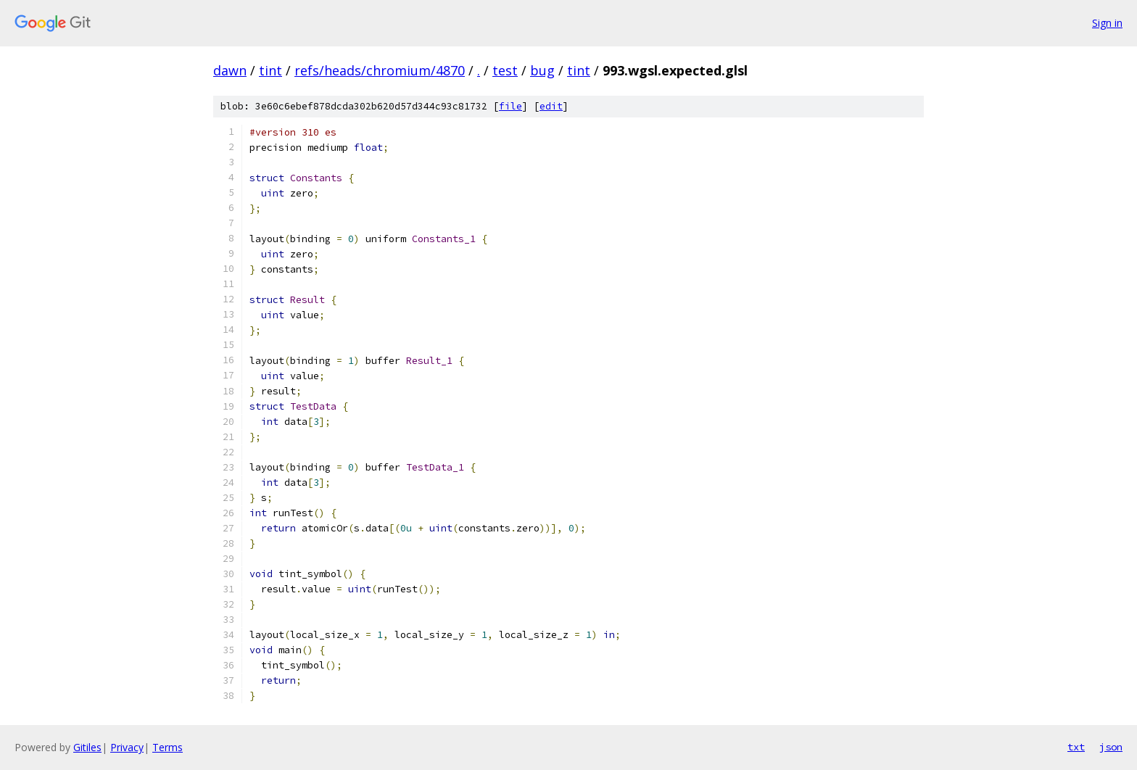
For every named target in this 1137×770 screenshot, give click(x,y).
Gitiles (87, 747)
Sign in (1107, 23)
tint (270, 70)
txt (1076, 746)
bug (542, 70)
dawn (230, 70)
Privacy (127, 747)
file (510, 106)
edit (551, 106)
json (1110, 746)
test (505, 70)
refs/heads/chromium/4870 (379, 70)
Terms (167, 747)
